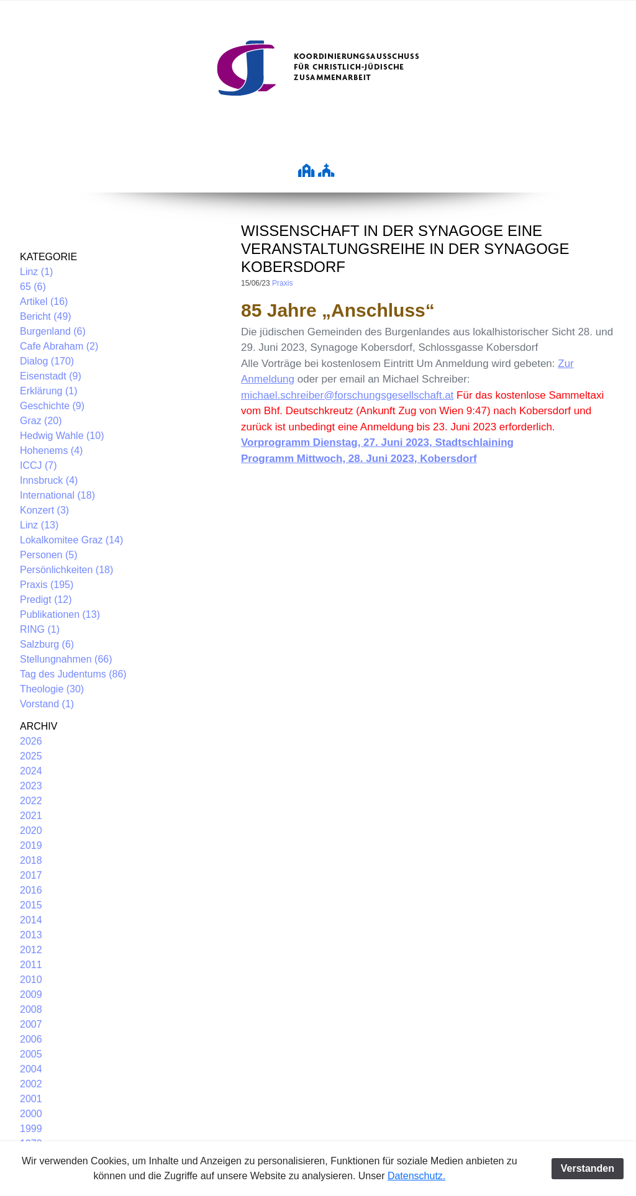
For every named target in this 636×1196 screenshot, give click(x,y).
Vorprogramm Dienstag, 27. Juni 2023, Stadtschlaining (377, 442)
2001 (31, 1099)
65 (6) (33, 286)
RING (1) (40, 629)
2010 (31, 979)
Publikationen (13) (60, 614)
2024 (31, 771)
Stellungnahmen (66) (66, 659)
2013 (31, 935)
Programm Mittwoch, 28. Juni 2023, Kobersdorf (359, 458)
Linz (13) (39, 525)
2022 (31, 800)
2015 (31, 905)
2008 (31, 1009)
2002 (31, 1084)
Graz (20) (41, 420)
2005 (31, 1054)
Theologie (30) (52, 689)
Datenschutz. (416, 1176)
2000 (31, 1113)
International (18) (57, 495)
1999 (31, 1128)
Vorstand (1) (47, 704)
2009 (31, 994)
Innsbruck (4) (49, 480)
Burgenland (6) (53, 331)
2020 (31, 830)
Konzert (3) (44, 510)
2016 (31, 890)
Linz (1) (36, 271)
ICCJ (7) (38, 465)
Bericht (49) (45, 316)
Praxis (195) (46, 584)
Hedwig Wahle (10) (62, 435)
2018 (31, 860)
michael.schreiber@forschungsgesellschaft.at (347, 395)
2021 (31, 815)
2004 (31, 1069)
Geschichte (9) (52, 406)
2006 (31, 1039)
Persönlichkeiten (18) (66, 569)
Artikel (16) (44, 301)
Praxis (282, 283)
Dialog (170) (47, 361)
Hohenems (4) (51, 450)
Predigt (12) (46, 599)
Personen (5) (49, 555)
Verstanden (587, 1168)
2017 (31, 875)
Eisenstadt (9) (50, 376)
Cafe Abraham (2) (59, 346)
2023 (31, 786)
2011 (31, 964)
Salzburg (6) (47, 644)
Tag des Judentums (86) (73, 674)
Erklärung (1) (48, 391)
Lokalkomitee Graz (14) (71, 540)
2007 (31, 1024)
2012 (31, 950)
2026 (31, 741)
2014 (31, 920)
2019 (31, 845)
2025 (31, 756)
